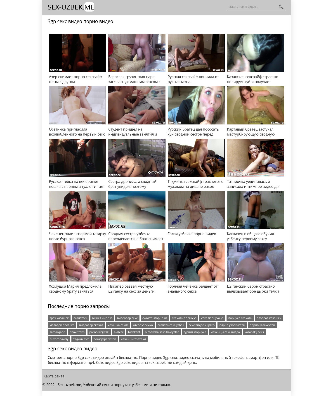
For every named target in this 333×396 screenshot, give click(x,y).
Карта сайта (54, 376)
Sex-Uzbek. (71, 7)
